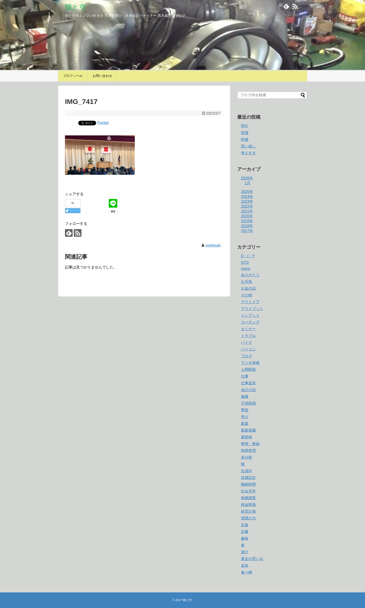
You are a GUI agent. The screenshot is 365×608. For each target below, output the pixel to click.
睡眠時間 (248, 484)
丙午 (244, 126)
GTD (245, 262)
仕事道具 (248, 383)
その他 (246, 295)
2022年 (247, 206)
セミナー (248, 329)
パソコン (248, 349)
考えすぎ (248, 153)
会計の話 (248, 390)
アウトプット (252, 309)
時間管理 (248, 451)
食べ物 (246, 572)
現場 (244, 133)
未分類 (246, 457)
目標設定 (248, 478)
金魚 (244, 565)
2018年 (247, 226)
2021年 (247, 211)
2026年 (247, 178)
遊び (244, 552)
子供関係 (248, 403)
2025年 (247, 192)
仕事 (244, 376)
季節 (244, 410)
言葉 (244, 525)
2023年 (247, 201)
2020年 (247, 216)
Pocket (103, 123)
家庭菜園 (248, 430)
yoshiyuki (213, 245)
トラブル (248, 336)
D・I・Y (248, 256)
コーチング (250, 322)
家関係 (246, 437)
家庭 (244, 424)
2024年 (247, 197)
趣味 (244, 538)
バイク (246, 342)
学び (244, 417)
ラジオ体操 (250, 363)
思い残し (248, 146)
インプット (250, 315)
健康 (244, 396)
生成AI (246, 471)
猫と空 (75, 7)
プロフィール (73, 76)
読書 (244, 532)
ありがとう (250, 275)
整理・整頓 (250, 444)
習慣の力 (248, 518)
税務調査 (248, 498)
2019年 (247, 221)
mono (245, 269)
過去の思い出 (252, 559)
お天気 (246, 282)
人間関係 (248, 369)
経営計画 (248, 511)
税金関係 (248, 505)
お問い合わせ (102, 76)
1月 (247, 183)
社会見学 (248, 491)
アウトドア (250, 302)
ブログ (246, 356)
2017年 (247, 231)
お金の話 (248, 288)
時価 (244, 139)
